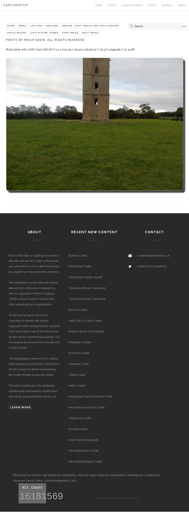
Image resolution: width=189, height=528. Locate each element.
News (181, 5)
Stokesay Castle (79, 363)
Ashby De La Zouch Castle (85, 320)
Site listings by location (27, 475)
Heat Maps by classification (143, 475)
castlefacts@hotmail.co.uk (153, 255)
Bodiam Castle (78, 255)
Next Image (90, 32)
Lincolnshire (16, 32)
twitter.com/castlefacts (151, 266)
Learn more (20, 407)
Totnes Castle (77, 374)
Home (99, 5)
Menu (22, 25)
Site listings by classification (59, 475)
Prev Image (70, 32)
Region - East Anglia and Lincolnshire (90, 25)
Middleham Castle (80, 342)
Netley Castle (77, 385)
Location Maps (131, 5)
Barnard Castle (78, 309)
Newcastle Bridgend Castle (85, 461)
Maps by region (87, 475)
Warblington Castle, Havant (85, 277)
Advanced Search (24, 480)
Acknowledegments (56, 480)
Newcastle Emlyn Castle (84, 450)
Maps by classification (111, 475)
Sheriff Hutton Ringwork (83, 439)
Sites (112, 5)
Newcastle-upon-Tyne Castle (87, 407)
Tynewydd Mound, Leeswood (87, 288)
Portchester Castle (80, 266)
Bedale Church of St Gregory (86, 331)
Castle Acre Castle (80, 418)
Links (73, 480)
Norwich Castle (78, 429)
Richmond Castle (79, 353)
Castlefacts (15, 5)
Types (152, 5)
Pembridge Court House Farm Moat (90, 396)
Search (167, 5)
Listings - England (44, 25)
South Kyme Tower (44, 32)
